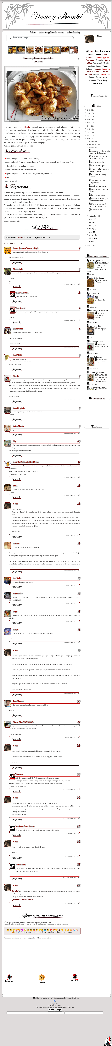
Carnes (98, 54)
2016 (89, 120)
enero (91, 241)
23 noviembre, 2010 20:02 (71, 903)
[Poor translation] (58, 1010)
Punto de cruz (105, 74)
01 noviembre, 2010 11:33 (71, 833)
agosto (91, 219)
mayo (91, 229)
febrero (91, 238)
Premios (96, 74)
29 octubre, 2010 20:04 (72, 454)
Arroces (89, 51)
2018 (89, 113)
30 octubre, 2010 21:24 (72, 621)
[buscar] (43, 37)
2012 (89, 132)
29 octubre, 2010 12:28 (72, 400)
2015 (89, 123)
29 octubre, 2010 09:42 (72, 261)
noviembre (93, 145)
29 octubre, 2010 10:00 (72, 300)
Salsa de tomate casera (97, 195)
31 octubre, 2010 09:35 (72, 714)
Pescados (97, 69)
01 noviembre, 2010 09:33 (71, 818)
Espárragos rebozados (96, 162)
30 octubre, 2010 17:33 (72, 585)
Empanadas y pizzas (102, 57)
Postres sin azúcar (94, 71)
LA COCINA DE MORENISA (93, 294)
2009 (89, 245)
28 (78, 59)
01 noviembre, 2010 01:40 (71, 789)
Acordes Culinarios (94, 357)
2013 (89, 129)
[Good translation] (51, 1010)
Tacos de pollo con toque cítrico (42, 60)
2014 (89, 126)
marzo (91, 235)
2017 (89, 116)
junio (91, 225)
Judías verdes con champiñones (95, 211)
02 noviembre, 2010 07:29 (71, 856)
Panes (98, 66)
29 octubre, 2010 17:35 (72, 433)
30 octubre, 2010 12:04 (72, 570)
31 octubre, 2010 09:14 (72, 693)
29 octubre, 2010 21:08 (72, 477)
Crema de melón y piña (97, 165)
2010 (89, 139)
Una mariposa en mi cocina (97, 311)
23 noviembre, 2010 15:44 (71, 877)
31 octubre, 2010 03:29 (72, 642)
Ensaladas (90, 60)
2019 (89, 110)
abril (90, 232)
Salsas (91, 77)
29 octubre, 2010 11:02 (72, 368)
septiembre (93, 216)
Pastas (105, 66)
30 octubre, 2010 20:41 (72, 603)
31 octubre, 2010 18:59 (72, 766)
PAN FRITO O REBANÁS (97, 388)
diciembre (92, 141)
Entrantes (99, 60)
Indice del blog (73, 32)
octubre (92, 148)
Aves (44, 237)
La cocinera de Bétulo (95, 260)
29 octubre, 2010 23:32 (72, 495)
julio (90, 222)
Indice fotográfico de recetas (51, 32)
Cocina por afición (94, 326)
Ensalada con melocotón (97, 186)
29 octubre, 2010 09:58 (72, 284)
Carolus (27, 127)
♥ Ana (99, 36)
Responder (17, 262)
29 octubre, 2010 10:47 (72, 320)
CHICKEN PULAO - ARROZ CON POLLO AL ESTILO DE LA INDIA (98, 267)
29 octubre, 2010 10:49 (72, 347)
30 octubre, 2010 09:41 (72, 535)
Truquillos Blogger (97, 96)
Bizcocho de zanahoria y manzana (99, 315)
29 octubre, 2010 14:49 (72, 418)
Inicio (32, 32)
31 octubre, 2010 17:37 (72, 737)
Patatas (89, 69)
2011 (89, 135)
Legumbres (97, 63)
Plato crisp (106, 69)
